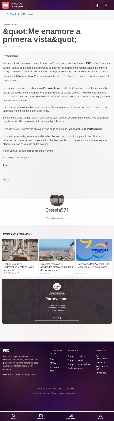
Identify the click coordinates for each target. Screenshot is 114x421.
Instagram (55, 367)
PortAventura (11, 25)
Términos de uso (102, 367)
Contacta (100, 362)
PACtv (53, 371)
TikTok (53, 363)
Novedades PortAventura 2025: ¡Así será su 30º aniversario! (94, 265)
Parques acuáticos (77, 360)
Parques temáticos (77, 356)
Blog (12, 14)
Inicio (3, 14)
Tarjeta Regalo (75, 368)
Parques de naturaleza (79, 364)
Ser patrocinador (102, 357)
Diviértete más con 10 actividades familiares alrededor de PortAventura (56, 267)
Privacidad (101, 372)
